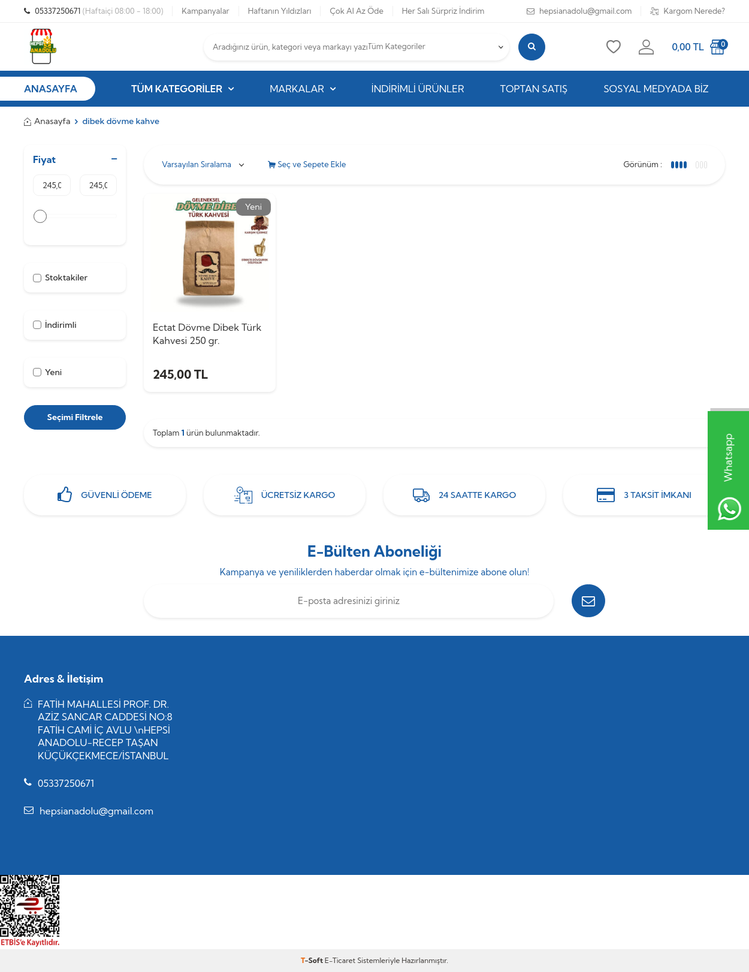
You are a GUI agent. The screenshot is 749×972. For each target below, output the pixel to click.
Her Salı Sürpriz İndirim (443, 11)
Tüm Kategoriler (182, 89)
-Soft (313, 960)
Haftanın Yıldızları (280, 11)
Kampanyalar (205, 11)
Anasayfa (47, 121)
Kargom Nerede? (687, 11)
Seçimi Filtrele (74, 417)
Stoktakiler (60, 277)
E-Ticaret (340, 960)
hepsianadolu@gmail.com (579, 11)
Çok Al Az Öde (356, 11)
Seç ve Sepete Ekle (307, 164)
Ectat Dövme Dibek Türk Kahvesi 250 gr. (207, 333)
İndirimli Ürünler (418, 89)
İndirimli (55, 324)
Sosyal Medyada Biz (656, 89)
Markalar (303, 89)
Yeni (47, 372)
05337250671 (93, 11)
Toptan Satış (534, 89)
